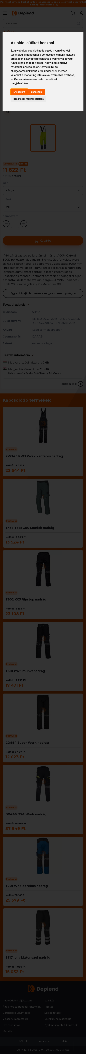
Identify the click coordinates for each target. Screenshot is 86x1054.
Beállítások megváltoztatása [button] (28, 98)
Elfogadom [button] (19, 91)
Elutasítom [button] (36, 91)
